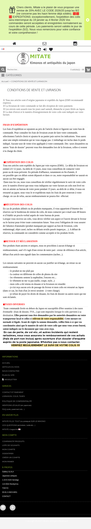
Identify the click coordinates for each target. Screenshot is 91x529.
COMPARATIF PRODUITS (13, 441)
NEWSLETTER (9, 379)
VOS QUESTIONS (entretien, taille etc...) (18, 425)
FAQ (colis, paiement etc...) (13, 409)
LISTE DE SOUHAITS (10, 445)
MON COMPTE (8, 449)
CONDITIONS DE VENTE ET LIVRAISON (29, 81)
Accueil (4, 81)
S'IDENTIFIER (7, 453)
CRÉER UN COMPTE (11, 457)
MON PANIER (8, 461)
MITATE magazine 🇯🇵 (11, 429)
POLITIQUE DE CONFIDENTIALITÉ (17, 401)
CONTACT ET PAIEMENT (12, 392)
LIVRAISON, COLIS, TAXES (13, 396)
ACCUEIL (6, 363)
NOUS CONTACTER (10, 371)
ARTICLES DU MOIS (10, 367)
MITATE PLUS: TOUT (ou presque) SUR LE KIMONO (24, 421)
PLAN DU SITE (8, 375)
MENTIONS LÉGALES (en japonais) (16, 405)
